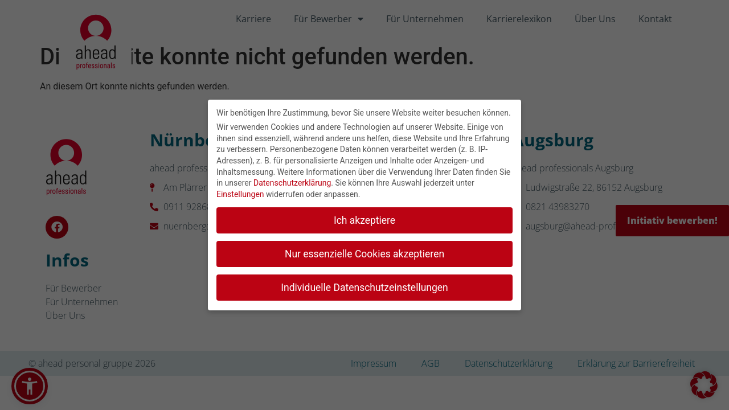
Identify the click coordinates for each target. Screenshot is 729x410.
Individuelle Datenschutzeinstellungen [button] (364, 286)
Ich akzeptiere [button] (364, 218)
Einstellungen (240, 193)
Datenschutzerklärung (292, 181)
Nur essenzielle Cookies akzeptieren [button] (364, 252)
